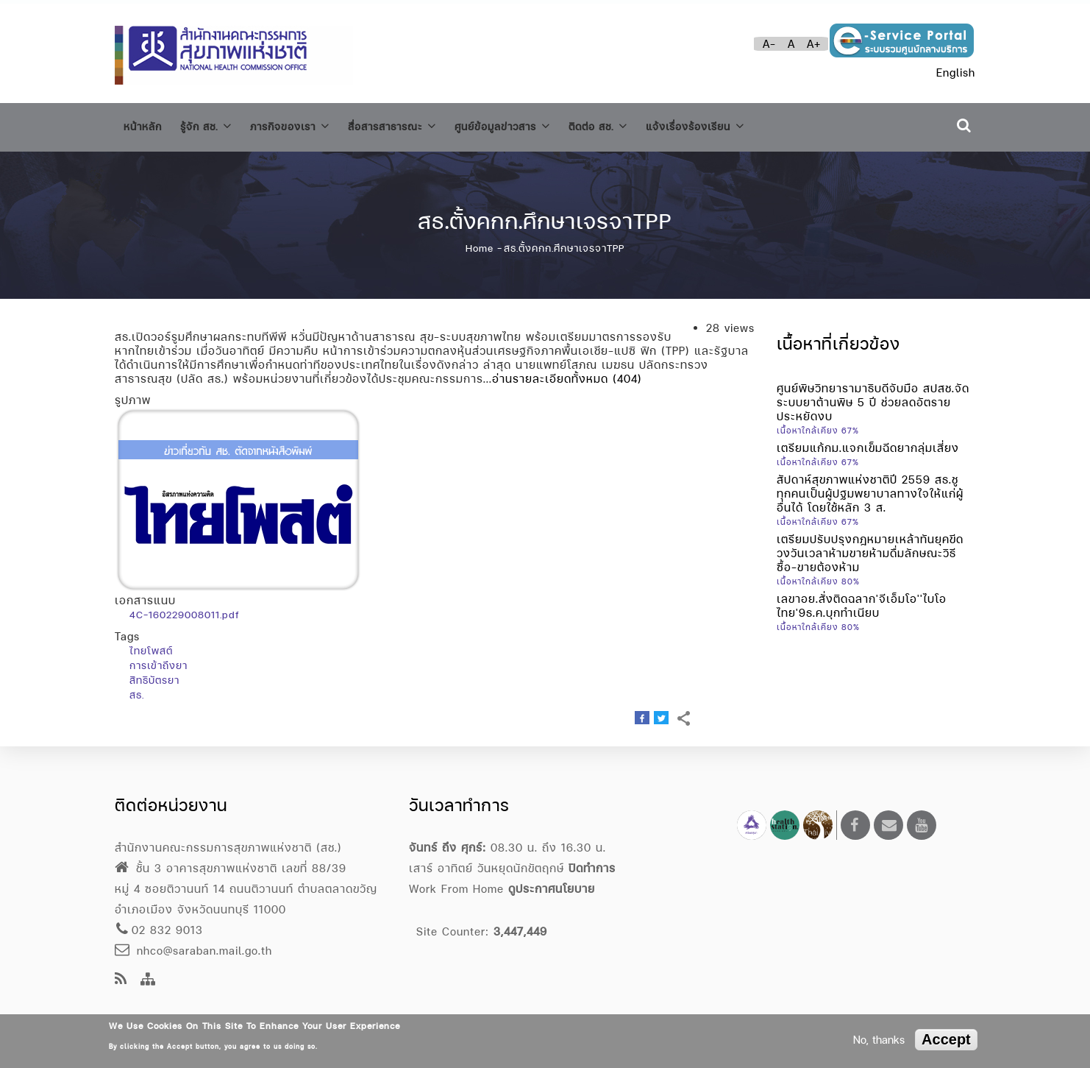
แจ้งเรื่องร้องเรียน (752, 124)
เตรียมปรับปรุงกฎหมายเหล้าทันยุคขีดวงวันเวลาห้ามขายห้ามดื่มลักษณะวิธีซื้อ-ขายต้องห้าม (870, 546)
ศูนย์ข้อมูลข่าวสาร (540, 124)
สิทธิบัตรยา (154, 674)
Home (480, 242)
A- (769, 44)
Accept (946, 1039)
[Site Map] (148, 980)
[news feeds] (121, 980)
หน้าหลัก (145, 125)
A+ (814, 44)
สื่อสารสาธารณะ (419, 124)
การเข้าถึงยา (158, 659)
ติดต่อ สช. (644, 124)
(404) (627, 373)
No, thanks (879, 1040)
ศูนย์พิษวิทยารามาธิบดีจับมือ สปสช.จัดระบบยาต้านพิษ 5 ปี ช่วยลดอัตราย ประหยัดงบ (873, 396)
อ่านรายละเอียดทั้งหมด (550, 373)
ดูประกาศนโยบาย (551, 889)
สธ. (136, 689)
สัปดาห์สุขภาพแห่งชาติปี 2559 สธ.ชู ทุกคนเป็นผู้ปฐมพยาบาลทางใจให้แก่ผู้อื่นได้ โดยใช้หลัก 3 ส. (870, 487)
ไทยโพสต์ (151, 644)
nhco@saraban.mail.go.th (193, 951)
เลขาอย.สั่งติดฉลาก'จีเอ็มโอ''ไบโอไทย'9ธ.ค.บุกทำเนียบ (862, 599)
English (955, 72)
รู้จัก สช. (214, 124)
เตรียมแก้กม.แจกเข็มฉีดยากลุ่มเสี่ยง (868, 441)
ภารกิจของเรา (306, 124)
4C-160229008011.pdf (184, 608)
